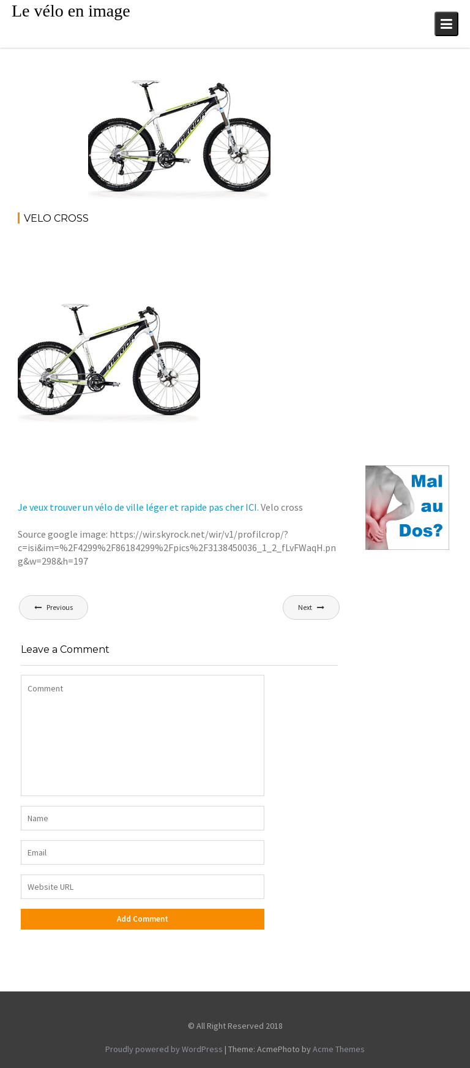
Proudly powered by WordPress (164, 1049)
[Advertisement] (240, 268)
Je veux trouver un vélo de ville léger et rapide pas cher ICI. (138, 507)
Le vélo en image (71, 10)
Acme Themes (339, 1049)
